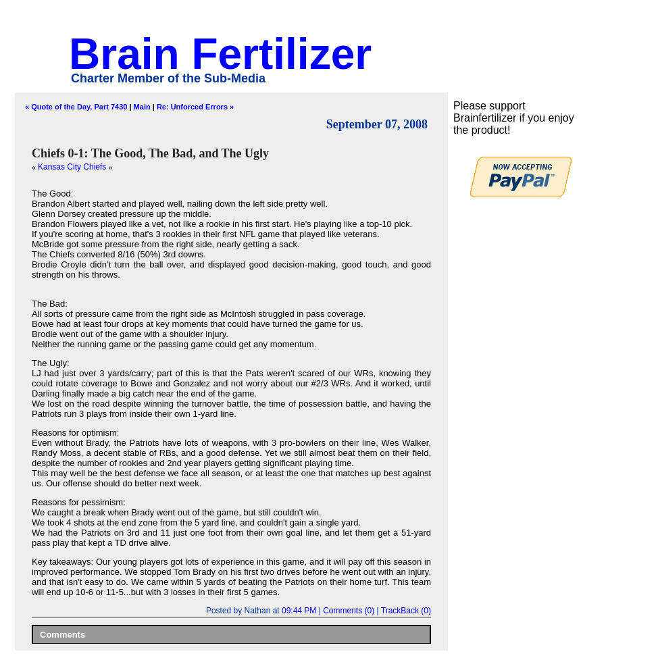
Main (142, 107)
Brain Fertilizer (220, 54)
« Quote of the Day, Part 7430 (76, 107)
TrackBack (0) (406, 610)
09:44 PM (299, 610)
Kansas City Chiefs (73, 167)
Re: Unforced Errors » (195, 107)
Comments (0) (348, 610)
